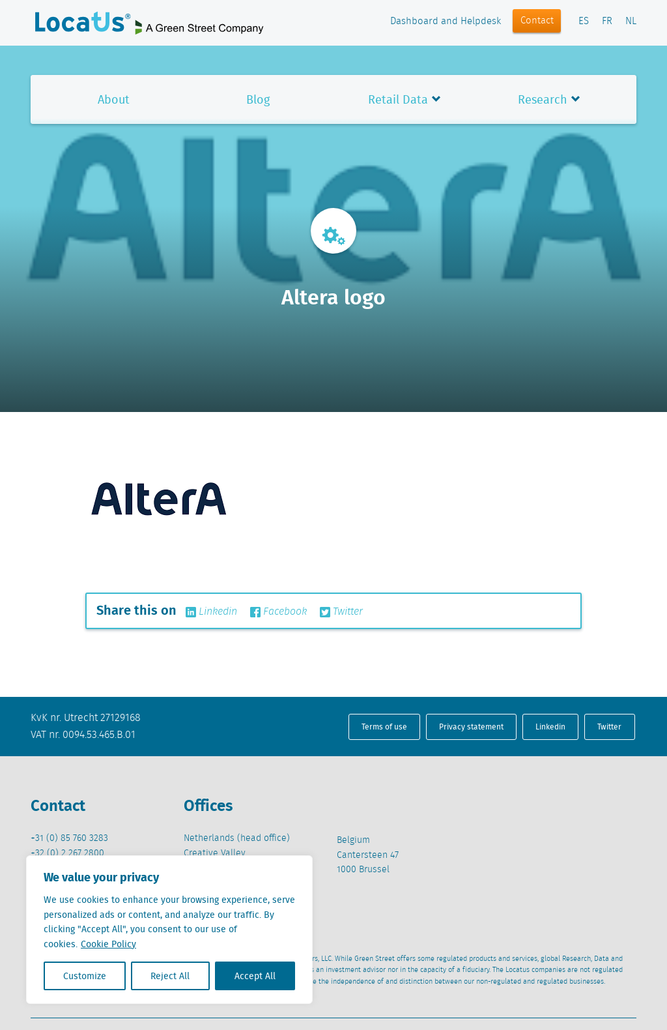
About (114, 99)
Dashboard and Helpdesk (445, 21)
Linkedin (211, 612)
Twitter (341, 612)
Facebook (278, 612)
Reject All (170, 975)
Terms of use (384, 726)
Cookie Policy (108, 943)
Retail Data (398, 99)
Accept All (255, 975)
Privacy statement (471, 726)
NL (630, 21)
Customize (84, 975)
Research (542, 99)
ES (583, 21)
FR (607, 21)
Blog (258, 99)
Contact (537, 21)
